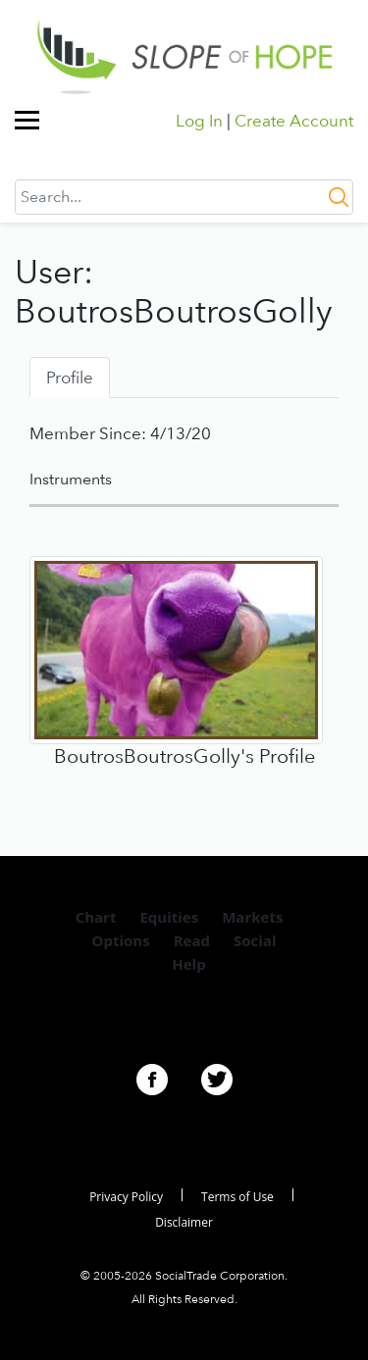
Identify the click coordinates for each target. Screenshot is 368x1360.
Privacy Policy (126, 1196)
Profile (69, 377)
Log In (199, 120)
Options (121, 940)
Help (188, 964)
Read (192, 940)
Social (255, 940)
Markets (252, 917)
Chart (96, 917)
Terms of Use (237, 1196)
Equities (168, 917)
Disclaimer (184, 1222)
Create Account (294, 120)
